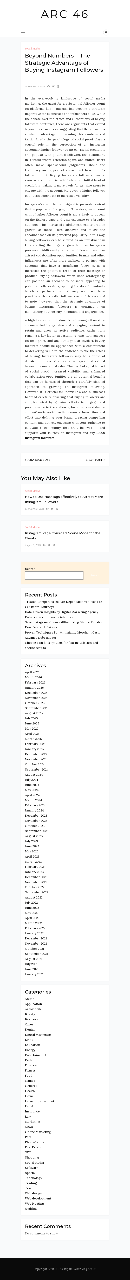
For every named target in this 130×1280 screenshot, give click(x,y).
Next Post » (95, 459)
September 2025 (36, 708)
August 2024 (34, 774)
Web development (38, 1198)
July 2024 (31, 780)
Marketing (32, 1122)
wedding (31, 1209)
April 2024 (32, 795)
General (31, 1086)
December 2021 (36, 938)
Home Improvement (39, 1101)
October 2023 (35, 826)
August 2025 (34, 713)
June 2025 (32, 723)
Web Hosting (34, 1203)
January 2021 (34, 974)
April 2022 (32, 918)
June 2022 (32, 908)
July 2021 (31, 964)
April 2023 (32, 856)
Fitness (30, 1070)
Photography (34, 1142)
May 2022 (31, 913)
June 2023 (32, 846)
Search (30, 569)
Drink (29, 1040)
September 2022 (36, 892)
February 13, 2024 (34, 508)
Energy (30, 1050)
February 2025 (35, 744)
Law (28, 1116)
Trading (31, 1183)
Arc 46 (65, 14)
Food (28, 1075)
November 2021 (36, 943)
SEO (28, 1152)
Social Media (32, 48)
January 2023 (34, 872)
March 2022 (33, 923)
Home (29, 1096)
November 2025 (36, 698)
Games (30, 1081)
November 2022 (36, 882)
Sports (30, 1173)
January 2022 (34, 933)
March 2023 (33, 862)
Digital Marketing (38, 1035)
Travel (29, 1188)
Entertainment (35, 1055)
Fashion (30, 1060)
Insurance (32, 1111)
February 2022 (35, 928)
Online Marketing (38, 1132)
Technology (33, 1178)
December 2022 (36, 877)
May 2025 (31, 728)
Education (32, 1045)
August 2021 (33, 959)
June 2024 (32, 785)
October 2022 (34, 887)
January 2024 (34, 810)
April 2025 (32, 734)
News (29, 1127)
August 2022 (34, 897)
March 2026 (33, 677)
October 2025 (35, 703)
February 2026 (35, 682)
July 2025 (31, 718)
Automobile (33, 1009)
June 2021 (32, 969)
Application (33, 1004)
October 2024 (35, 764)
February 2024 (35, 805)
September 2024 (37, 769)
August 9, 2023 (33, 545)
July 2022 (31, 902)
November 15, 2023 (35, 86)
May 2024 (32, 790)
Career (30, 1024)
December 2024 (36, 754)
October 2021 (34, 949)
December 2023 (36, 815)
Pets (28, 1137)
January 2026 (34, 687)
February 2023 (35, 867)
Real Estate (33, 1147)
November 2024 (36, 759)
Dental (30, 1029)
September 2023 (36, 831)
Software (31, 1168)
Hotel (29, 1106)
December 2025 (36, 693)
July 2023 (31, 841)
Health (30, 1091)
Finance (31, 1065)
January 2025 (34, 749)
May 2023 (31, 851)
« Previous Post (37, 459)
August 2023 (34, 836)
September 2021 (36, 954)
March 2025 (33, 739)
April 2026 (32, 672)
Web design (33, 1193)
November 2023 (36, 821)
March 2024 (33, 800)
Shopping (32, 1157)
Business (31, 1019)
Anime (29, 999)
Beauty (30, 1014)
